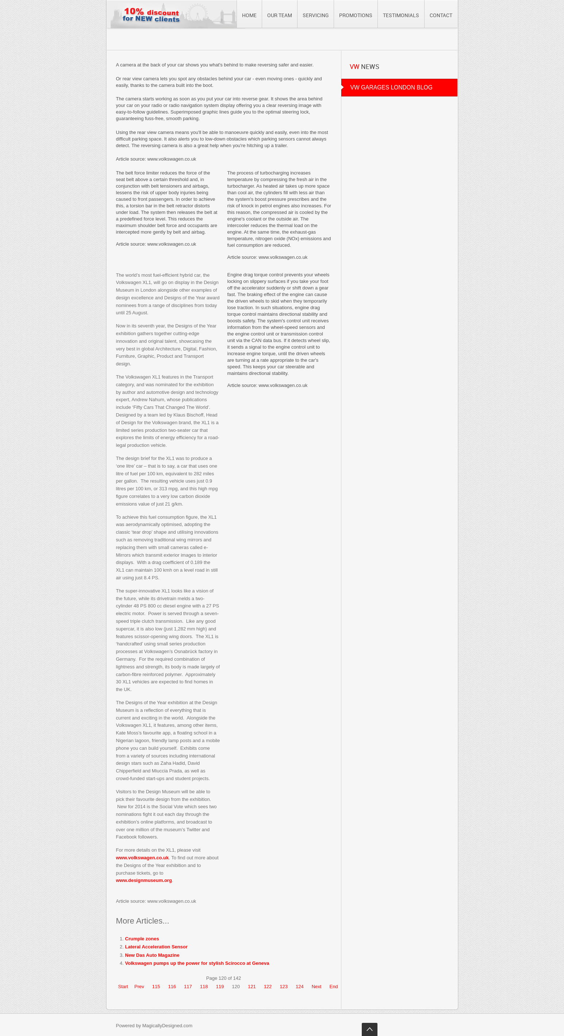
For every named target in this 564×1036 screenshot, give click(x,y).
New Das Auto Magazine (152, 955)
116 (172, 986)
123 (284, 986)
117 (188, 986)
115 (156, 986)
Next (317, 986)
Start (123, 986)
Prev (139, 986)
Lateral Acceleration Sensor (156, 946)
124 (300, 986)
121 (252, 986)
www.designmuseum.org (144, 880)
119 (220, 986)
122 (268, 986)
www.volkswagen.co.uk (142, 857)
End (333, 986)
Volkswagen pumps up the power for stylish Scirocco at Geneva (197, 963)
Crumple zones (142, 938)
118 (204, 986)
